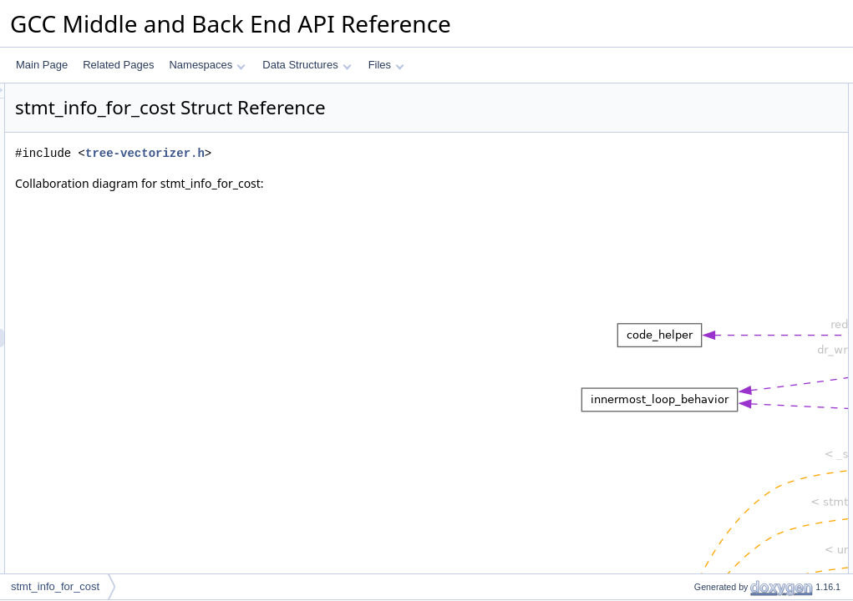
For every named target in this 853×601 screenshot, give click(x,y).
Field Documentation (713, 258)
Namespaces (207, 64)
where (694, 148)
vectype (697, 203)
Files (386, 64)
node (691, 184)
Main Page (42, 64)
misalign (698, 221)
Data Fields (692, 92)
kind (689, 129)
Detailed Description (711, 239)
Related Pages (118, 64)
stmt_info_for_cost (55, 586)
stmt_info (700, 166)
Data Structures (306, 64)
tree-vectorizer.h (354, 153)
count (692, 111)
